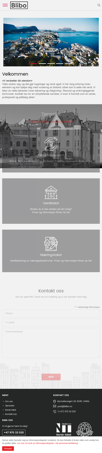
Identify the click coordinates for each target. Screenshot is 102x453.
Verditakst (51, 203)
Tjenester (9, 405)
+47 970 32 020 (14, 432)
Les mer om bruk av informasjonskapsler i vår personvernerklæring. (47, 443)
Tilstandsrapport (51, 155)
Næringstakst (51, 255)
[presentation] (24, 364)
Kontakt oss (11, 414)
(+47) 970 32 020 (67, 411)
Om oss (9, 401)
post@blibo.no (65, 406)
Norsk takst (10, 410)
